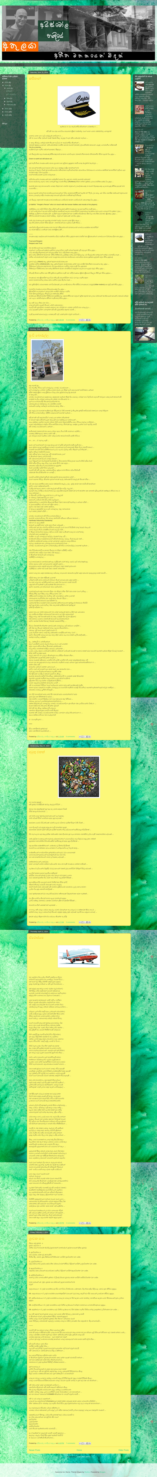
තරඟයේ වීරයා (148, 213)
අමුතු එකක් (37, 752)
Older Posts (124, 1450)
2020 (7, 115)
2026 (7, 82)
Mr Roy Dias (149, 169)
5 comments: (71, 736)
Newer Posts (34, 1450)
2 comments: (71, 1223)
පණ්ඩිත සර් (139, 130)
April (8, 101)
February (10, 105)
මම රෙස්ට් (138, 258)
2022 (7, 109)
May (8, 98)
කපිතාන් (35, 78)
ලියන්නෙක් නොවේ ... (144, 309)
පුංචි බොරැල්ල (39, 335)
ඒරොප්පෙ (36, 938)
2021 (7, 112)
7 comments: (71, 1443)
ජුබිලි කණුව (149, 106)
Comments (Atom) (83, 1457)
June (9, 88)
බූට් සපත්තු (149, 82)
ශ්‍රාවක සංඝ (36, 1238)
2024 (7, 85)
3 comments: (71, 320)
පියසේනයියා (149, 145)
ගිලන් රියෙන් (149, 191)
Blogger (102, 1472)
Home (79, 1450)
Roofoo (87, 1472)
